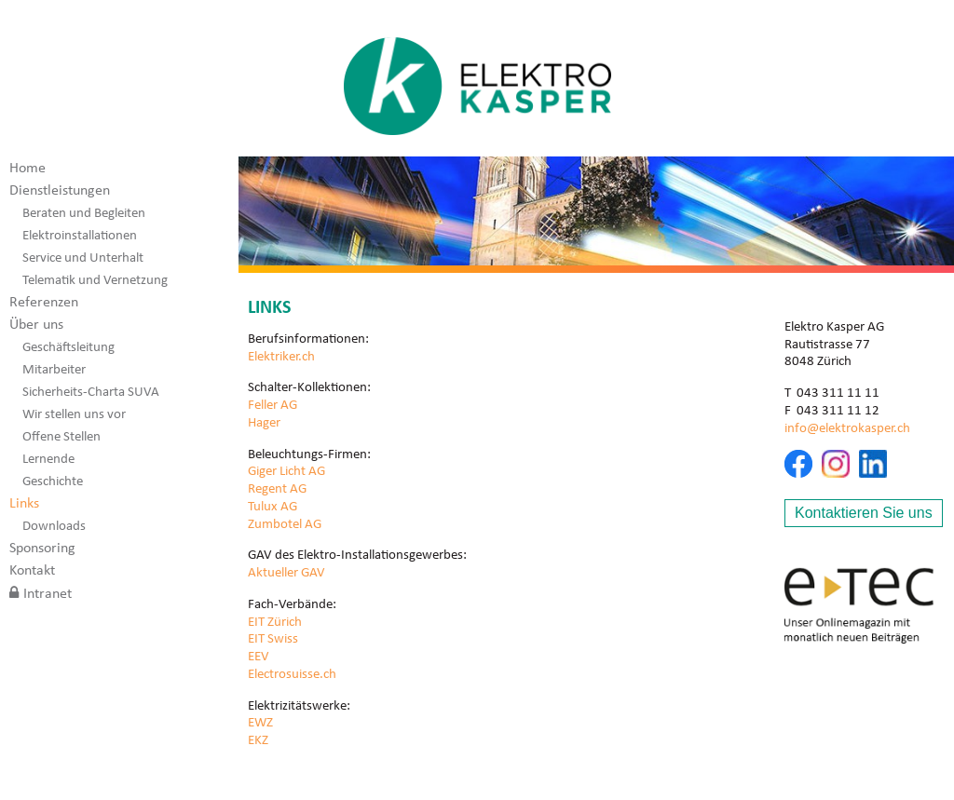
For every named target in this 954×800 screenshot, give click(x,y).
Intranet (47, 593)
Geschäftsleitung (68, 346)
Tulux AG (272, 505)
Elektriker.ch (281, 355)
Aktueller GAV (286, 571)
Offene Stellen (61, 435)
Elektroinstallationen (79, 234)
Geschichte (52, 480)
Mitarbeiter (54, 368)
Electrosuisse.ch (292, 673)
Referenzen (43, 301)
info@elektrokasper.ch (847, 427)
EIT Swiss (273, 638)
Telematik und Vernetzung (95, 279)
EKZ (258, 739)
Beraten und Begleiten (83, 212)
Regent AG (277, 488)
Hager (264, 422)
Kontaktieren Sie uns (864, 513)
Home (27, 167)
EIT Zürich (275, 621)
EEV (258, 655)
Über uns (36, 323)
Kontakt (32, 569)
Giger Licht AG (286, 470)
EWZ (260, 721)
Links (24, 502)
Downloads (54, 525)
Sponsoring (42, 547)
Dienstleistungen (59, 189)
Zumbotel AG (284, 523)
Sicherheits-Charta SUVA (90, 391)
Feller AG (272, 404)
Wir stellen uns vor (74, 413)
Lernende (48, 458)
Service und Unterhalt (82, 257)
